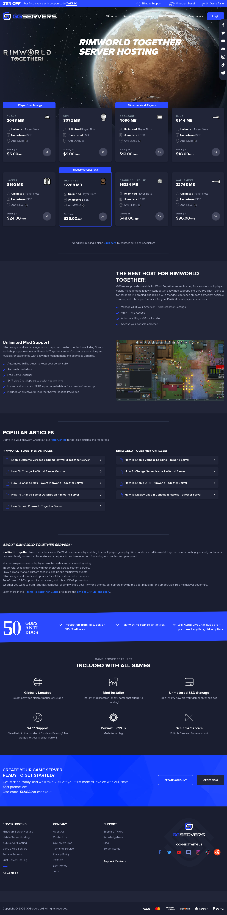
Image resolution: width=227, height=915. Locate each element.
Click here (110, 243)
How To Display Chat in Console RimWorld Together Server (160, 495)
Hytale (150, 16)
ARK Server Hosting (15, 843)
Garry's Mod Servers (15, 848)
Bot (160, 16)
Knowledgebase (113, 837)
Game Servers (132, 16)
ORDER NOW (210, 780)
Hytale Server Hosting (16, 837)
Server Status (112, 848)
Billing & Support (148, 4)
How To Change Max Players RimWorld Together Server (44, 483)
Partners (58, 860)
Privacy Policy (61, 854)
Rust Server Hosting (15, 860)
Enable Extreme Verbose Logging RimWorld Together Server (48, 460)
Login (215, 16)
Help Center (58, 440)
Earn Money (60, 865)
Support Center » (115, 861)
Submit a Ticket (113, 831)
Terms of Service (63, 848)
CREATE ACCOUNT (175, 780)
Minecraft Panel (182, 4)
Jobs (56, 871)
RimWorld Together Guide (41, 592)
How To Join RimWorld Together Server (34, 506)
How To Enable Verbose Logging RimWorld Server (154, 460)
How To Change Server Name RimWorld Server (152, 472)
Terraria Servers (12, 854)
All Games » (10, 873)
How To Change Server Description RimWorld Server (42, 495)
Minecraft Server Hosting (18, 831)
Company (194, 16)
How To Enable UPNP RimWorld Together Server (153, 483)
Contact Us (60, 837)
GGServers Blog (62, 843)
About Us (59, 831)
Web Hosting (175, 16)
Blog (106, 843)
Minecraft (112, 16)
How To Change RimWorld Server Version (35, 472)
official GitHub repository (93, 592)
